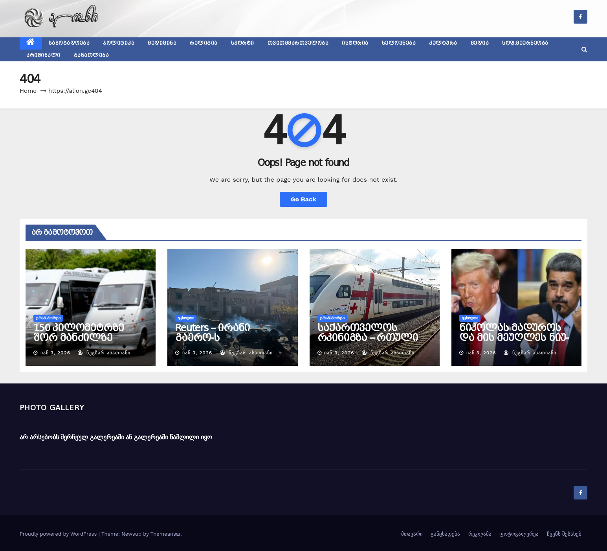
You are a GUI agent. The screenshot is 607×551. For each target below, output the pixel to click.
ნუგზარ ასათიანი (104, 353)
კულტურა (443, 43)
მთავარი (412, 534)
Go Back (303, 199)
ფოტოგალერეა (519, 534)
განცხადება (445, 534)
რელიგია (204, 43)
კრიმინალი (43, 55)
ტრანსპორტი (48, 318)
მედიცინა (162, 43)
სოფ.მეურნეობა (525, 43)
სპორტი (242, 43)
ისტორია (355, 43)
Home (28, 90)
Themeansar (165, 534)
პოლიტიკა (118, 43)
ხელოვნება (399, 43)
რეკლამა (479, 534)
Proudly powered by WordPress (59, 534)
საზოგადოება (69, 43)
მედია (480, 43)
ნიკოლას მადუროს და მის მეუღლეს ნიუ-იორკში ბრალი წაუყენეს (513, 342)
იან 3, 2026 (55, 353)
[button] (584, 49)
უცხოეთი (186, 318)
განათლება (91, 55)
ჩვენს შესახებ (564, 534)
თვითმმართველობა (298, 43)
